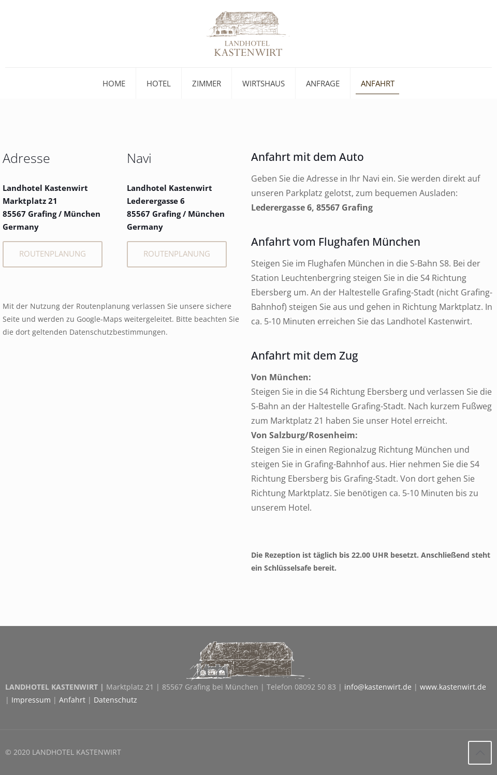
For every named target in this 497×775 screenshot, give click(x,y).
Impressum (31, 700)
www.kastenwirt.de (453, 687)
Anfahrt (72, 700)
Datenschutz (115, 700)
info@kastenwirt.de (378, 687)
